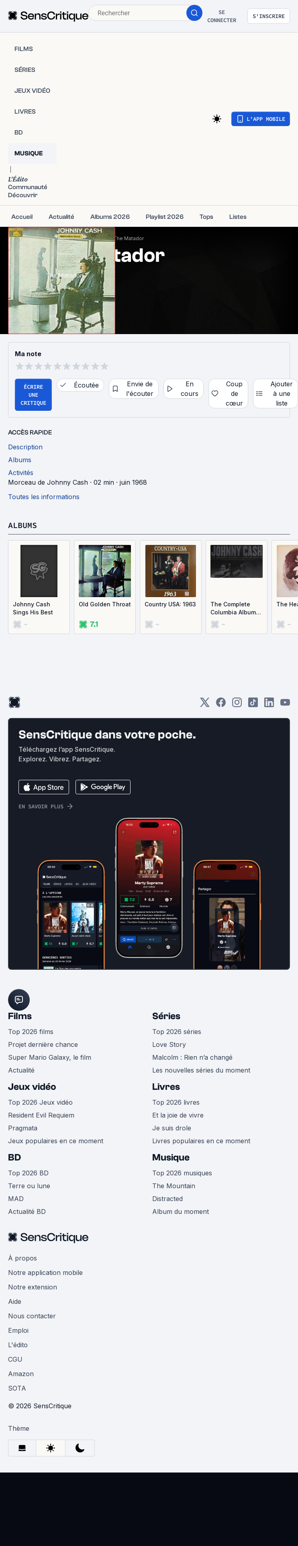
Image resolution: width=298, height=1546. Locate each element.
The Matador (128, 238)
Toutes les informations (44, 497)
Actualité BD (27, 1211)
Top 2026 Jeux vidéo (40, 1102)
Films (20, 1016)
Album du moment (180, 1211)
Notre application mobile (45, 1273)
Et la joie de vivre (178, 1115)
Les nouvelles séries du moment (201, 1070)
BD (14, 1157)
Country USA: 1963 (170, 604)
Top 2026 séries (176, 1032)
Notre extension (32, 1287)
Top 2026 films (30, 1032)
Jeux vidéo (32, 1086)
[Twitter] (205, 705)
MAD (16, 1199)
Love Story (169, 1044)
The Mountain (173, 1186)
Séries (166, 1016)
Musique (171, 1157)
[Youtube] (285, 705)
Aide (14, 1301)
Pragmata (22, 1128)
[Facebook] (221, 705)
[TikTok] (253, 705)
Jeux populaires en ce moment (55, 1141)
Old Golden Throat (105, 604)
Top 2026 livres (176, 1102)
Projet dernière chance (43, 1044)
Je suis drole (171, 1128)
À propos (22, 1258)
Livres (166, 1086)
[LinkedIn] (269, 705)
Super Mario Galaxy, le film (49, 1057)
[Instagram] (237, 705)
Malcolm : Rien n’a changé (192, 1057)
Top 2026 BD (28, 1173)
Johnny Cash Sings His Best (33, 608)
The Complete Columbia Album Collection (233, 608)
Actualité (21, 1070)
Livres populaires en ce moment (201, 1141)
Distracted (167, 1199)
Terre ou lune (29, 1186)
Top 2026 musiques (182, 1173)
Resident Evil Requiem (41, 1115)
